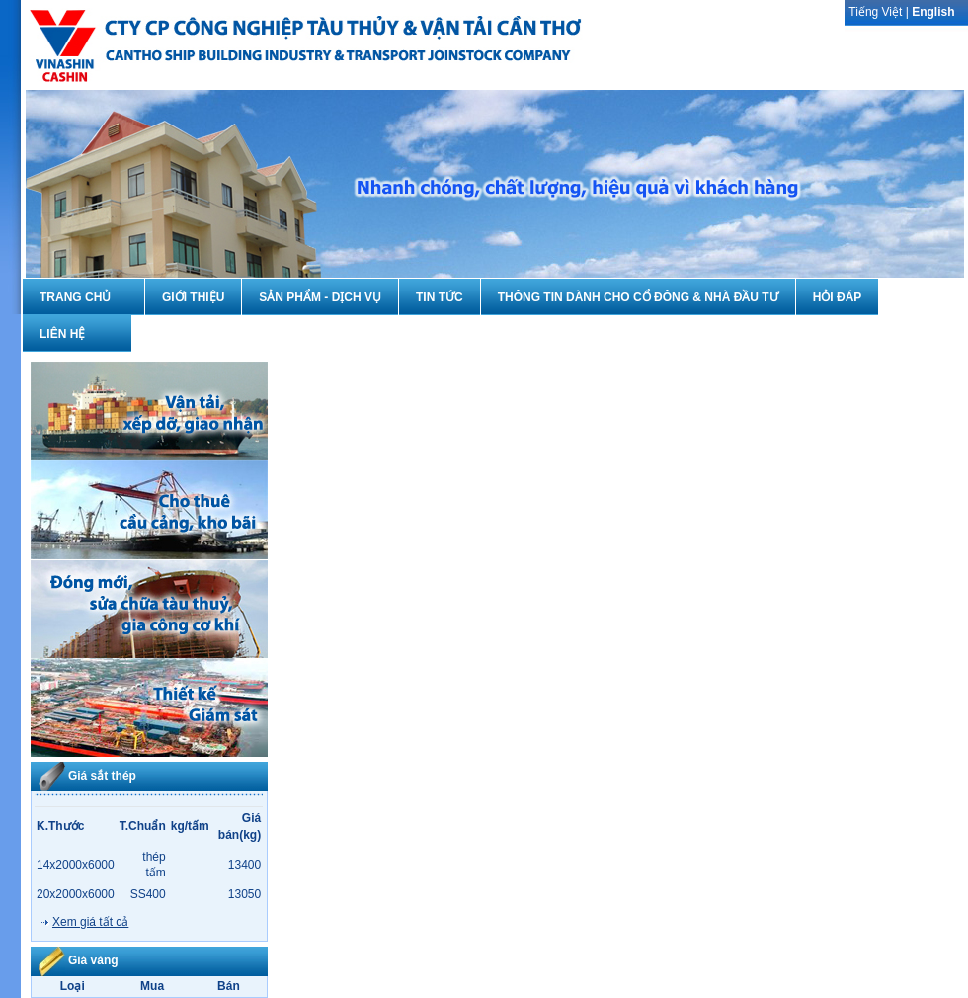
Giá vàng (93, 960)
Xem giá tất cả (90, 922)
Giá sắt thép (102, 776)
